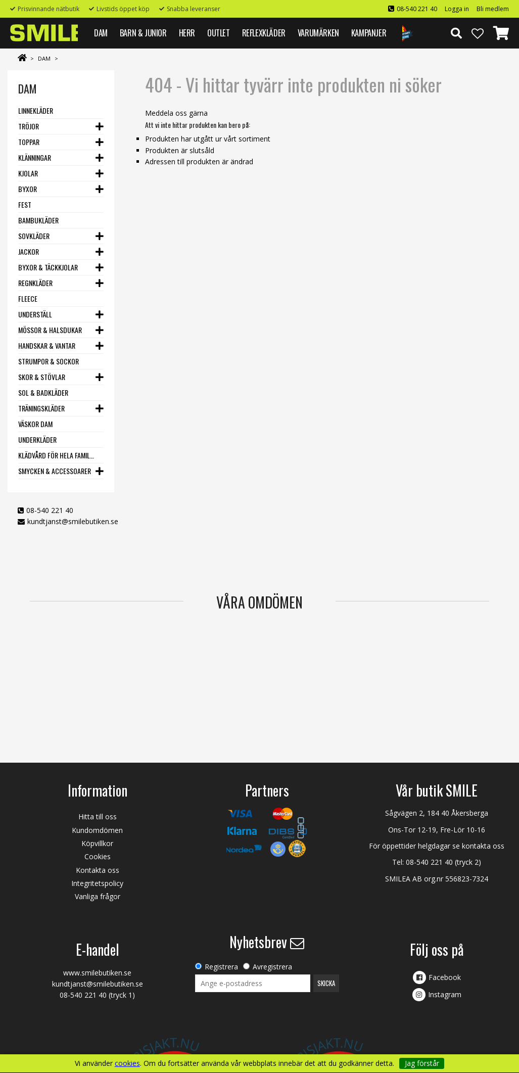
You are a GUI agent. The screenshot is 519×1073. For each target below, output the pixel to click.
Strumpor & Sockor (48, 361)
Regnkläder (35, 282)
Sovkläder (34, 235)
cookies (127, 1063)
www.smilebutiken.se (97, 972)
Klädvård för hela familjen (57, 455)
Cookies (97, 856)
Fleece (27, 298)
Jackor (28, 251)
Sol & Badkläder (43, 392)
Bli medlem (493, 9)
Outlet (218, 32)
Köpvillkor (97, 843)
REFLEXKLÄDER (264, 32)
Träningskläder (41, 408)
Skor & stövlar (41, 376)
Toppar (28, 141)
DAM (101, 32)
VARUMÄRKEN (318, 32)
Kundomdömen (97, 830)
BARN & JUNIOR (143, 32)
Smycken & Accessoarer (54, 470)
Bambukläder (38, 220)
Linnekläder (35, 110)
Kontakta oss (97, 870)
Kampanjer (368, 32)
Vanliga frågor (97, 896)
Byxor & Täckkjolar (48, 267)
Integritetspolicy (97, 883)
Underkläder (37, 439)
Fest (24, 204)
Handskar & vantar (46, 345)
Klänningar (34, 157)
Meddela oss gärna (176, 113)
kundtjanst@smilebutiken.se (72, 521)
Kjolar (28, 173)
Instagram (444, 994)
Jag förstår (422, 1063)
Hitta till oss (97, 816)
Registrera (221, 966)
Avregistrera (272, 966)
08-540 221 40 (417, 9)
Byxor (27, 188)
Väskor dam (35, 423)
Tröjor (28, 126)
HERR (187, 32)
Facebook (445, 977)
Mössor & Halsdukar (50, 329)
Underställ (35, 314)
